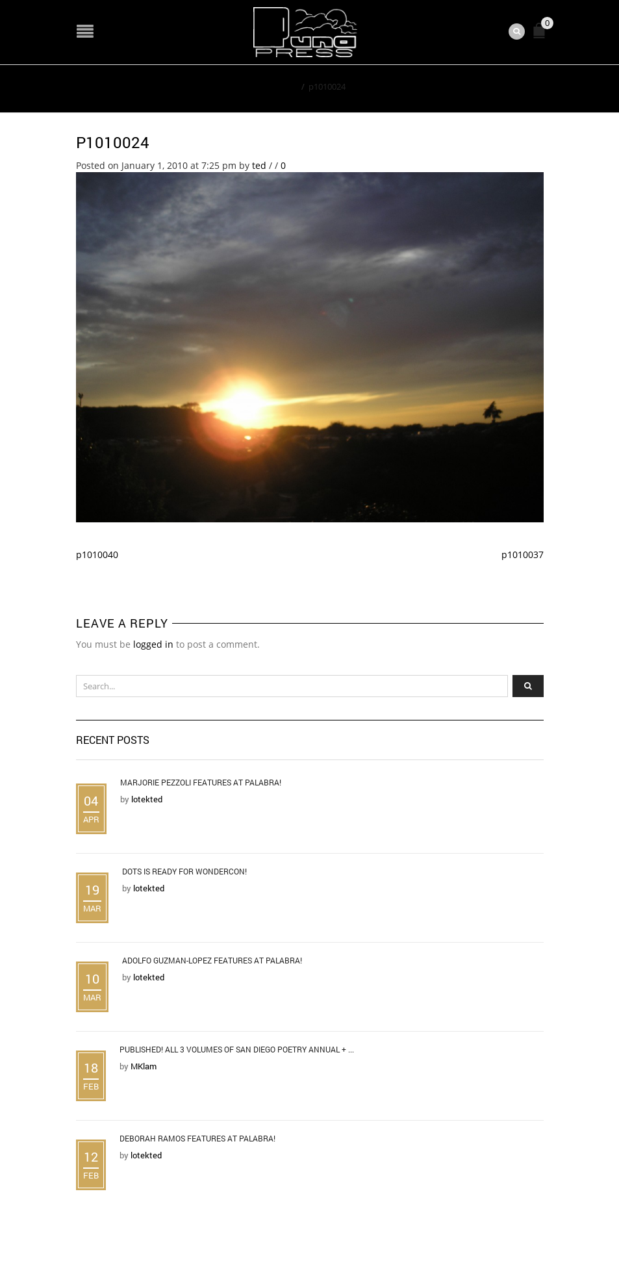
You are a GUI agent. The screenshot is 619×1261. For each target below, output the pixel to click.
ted (259, 165)
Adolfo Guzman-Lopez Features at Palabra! (212, 960)
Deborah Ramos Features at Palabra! (197, 1138)
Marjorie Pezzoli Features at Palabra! (200, 782)
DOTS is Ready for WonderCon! (184, 871)
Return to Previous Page (484, 86)
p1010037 (522, 554)
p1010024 (112, 142)
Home (285, 86)
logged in (153, 644)
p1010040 (97, 554)
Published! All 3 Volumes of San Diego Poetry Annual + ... (237, 1049)
